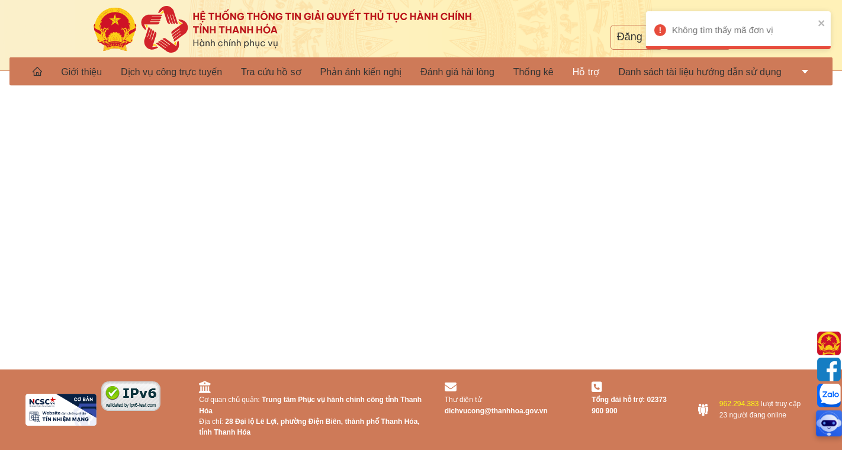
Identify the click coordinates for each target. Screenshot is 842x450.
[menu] (421, 71)
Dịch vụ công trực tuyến (171, 72)
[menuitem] (37, 71)
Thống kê (533, 72)
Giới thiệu (81, 72)
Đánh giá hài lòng (457, 72)
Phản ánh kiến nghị (361, 72)
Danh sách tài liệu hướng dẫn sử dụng (699, 72)
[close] (809, 23)
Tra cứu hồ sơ (271, 72)
